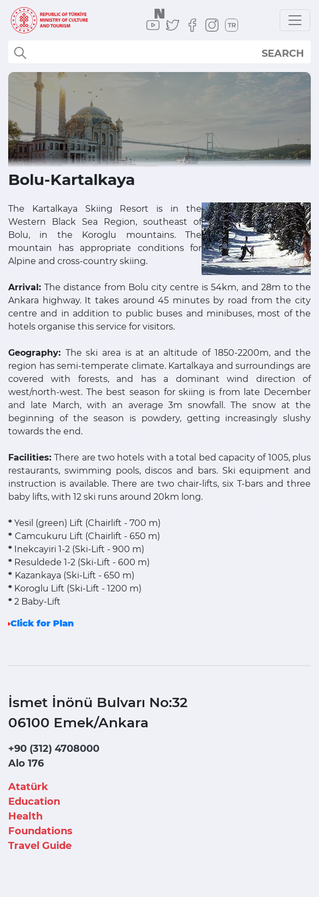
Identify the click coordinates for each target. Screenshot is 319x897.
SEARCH (283, 53)
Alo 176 (26, 763)
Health (25, 816)
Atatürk (28, 787)
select (292, 53)
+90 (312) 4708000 (53, 749)
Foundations (40, 831)
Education (34, 802)
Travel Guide (40, 846)
